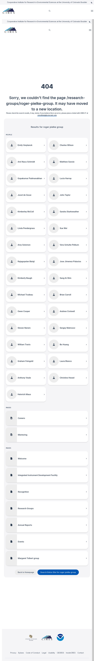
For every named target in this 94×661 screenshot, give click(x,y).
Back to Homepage (26, 572)
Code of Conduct (33, 653)
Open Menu (92, 10)
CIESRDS (60, 653)
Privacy (13, 653)
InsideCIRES (71, 653)
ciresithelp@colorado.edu (47, 115)
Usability (51, 653)
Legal (44, 653)
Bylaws (21, 653)
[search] (49, 10)
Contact (80, 653)
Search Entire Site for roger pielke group (58, 572)
